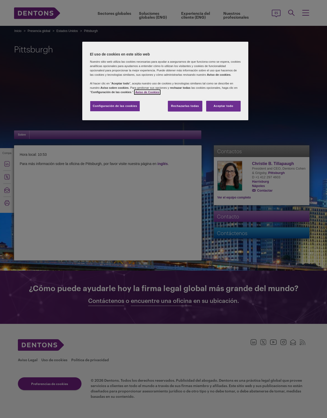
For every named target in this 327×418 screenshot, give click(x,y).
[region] (165, 81)
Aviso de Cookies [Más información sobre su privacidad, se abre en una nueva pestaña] (147, 92)
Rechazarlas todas (185, 105)
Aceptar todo (223, 105)
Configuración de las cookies (115, 105)
